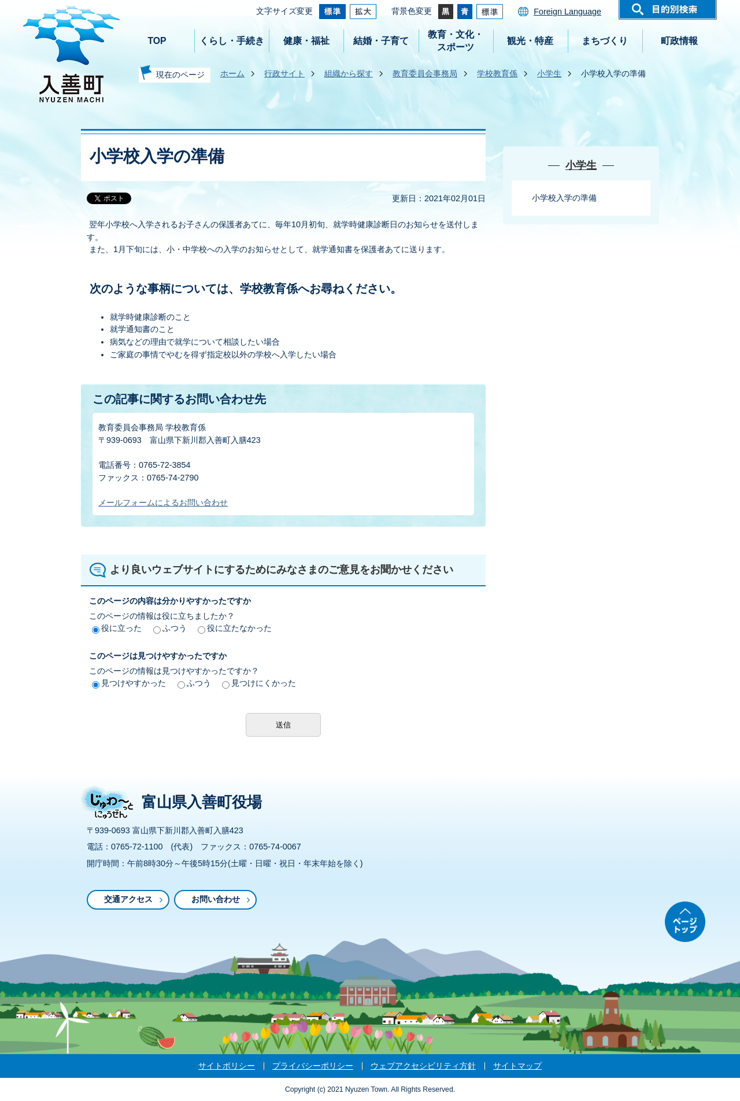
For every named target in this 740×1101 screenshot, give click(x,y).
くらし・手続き (231, 41)
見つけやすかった (129, 683)
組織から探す (348, 73)
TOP (156, 41)
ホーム (232, 73)
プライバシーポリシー (312, 1065)
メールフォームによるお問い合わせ (163, 502)
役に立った (117, 628)
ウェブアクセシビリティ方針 (423, 1065)
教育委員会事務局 (425, 73)
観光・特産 (530, 41)
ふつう (170, 628)
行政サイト (284, 73)
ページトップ (685, 922)
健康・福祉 (306, 41)
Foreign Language (567, 11)
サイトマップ (517, 1065)
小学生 (549, 73)
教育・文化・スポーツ (455, 40)
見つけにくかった (259, 683)
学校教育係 (497, 73)
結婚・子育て (381, 41)
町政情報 (679, 41)
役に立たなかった (235, 628)
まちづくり (605, 41)
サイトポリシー (226, 1065)
